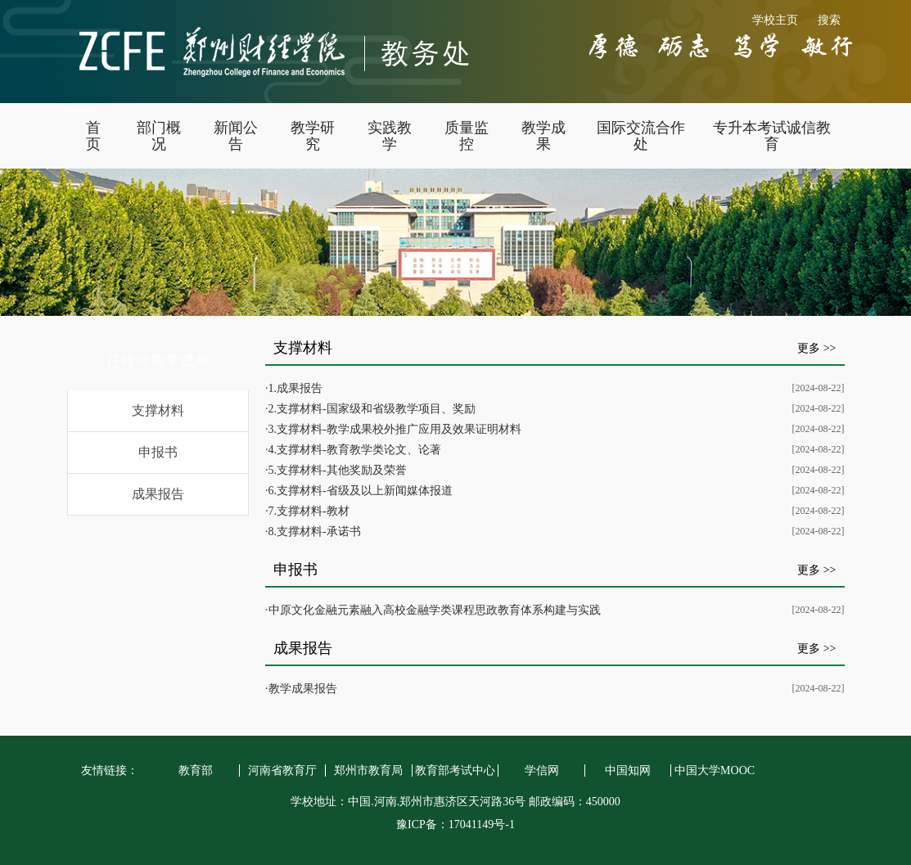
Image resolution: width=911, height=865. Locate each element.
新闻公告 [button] (236, 135)
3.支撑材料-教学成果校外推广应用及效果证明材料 (394, 429)
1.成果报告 (295, 388)
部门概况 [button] (159, 135)
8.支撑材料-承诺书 (314, 531)
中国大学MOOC (714, 770)
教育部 (195, 770)
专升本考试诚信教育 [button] (772, 135)
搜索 (829, 20)
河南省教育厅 (282, 770)
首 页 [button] (93, 135)
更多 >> (816, 348)
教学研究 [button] (313, 135)
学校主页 (775, 20)
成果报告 (158, 494)
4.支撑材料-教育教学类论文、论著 (354, 450)
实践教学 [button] (390, 135)
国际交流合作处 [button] (641, 135)
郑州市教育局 (368, 770)
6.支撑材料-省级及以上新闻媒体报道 (360, 490)
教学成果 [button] (543, 135)
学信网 (542, 770)
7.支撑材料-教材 (309, 511)
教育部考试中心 (455, 770)
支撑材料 (158, 410)
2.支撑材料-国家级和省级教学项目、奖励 (372, 409)
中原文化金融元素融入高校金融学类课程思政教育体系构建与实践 (434, 610)
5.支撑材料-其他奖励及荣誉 (337, 470)
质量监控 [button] (466, 135)
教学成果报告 (302, 689)
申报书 (158, 452)
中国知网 (628, 770)
